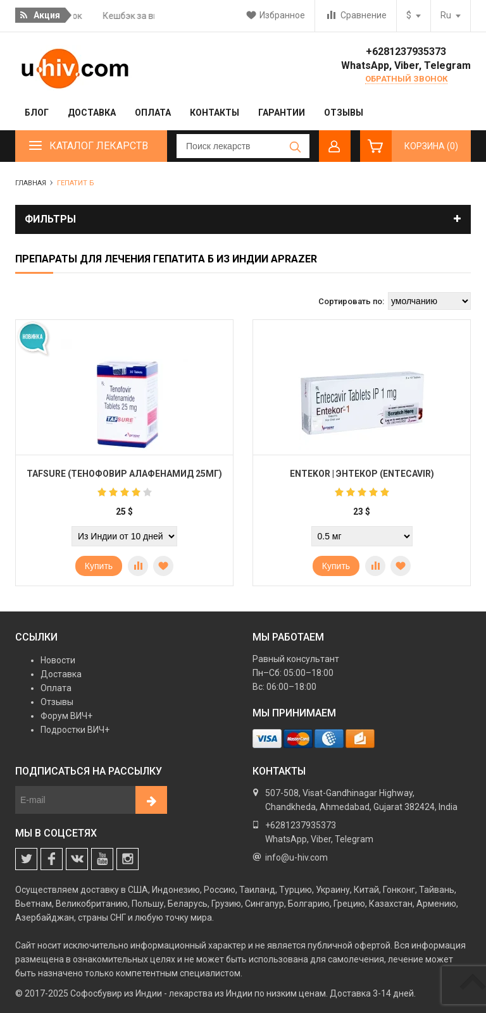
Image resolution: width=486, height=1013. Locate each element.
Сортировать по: (351, 301)
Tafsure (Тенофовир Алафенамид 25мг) (124, 474)
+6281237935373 (406, 52)
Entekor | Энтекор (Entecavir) (362, 474)
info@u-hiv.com (296, 857)
